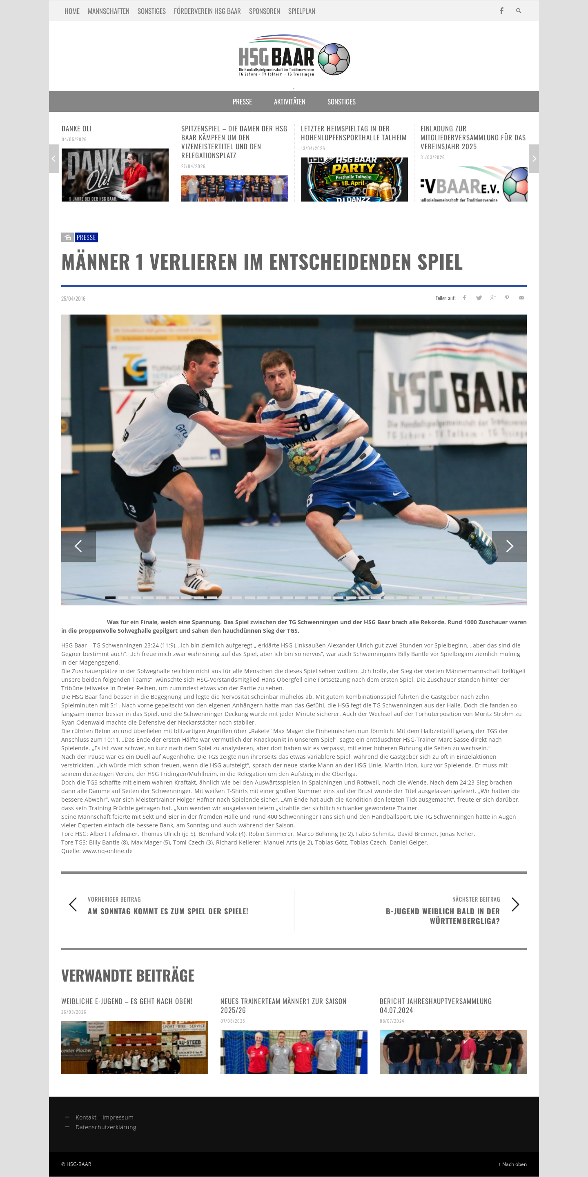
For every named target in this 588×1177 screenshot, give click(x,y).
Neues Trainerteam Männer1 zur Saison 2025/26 (283, 1005)
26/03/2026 (74, 1012)
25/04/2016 (73, 298)
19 (338, 597)
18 (326, 597)
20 (351, 597)
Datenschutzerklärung (106, 1127)
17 (313, 597)
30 (477, 597)
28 (452, 597)
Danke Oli (77, 128)
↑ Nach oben (513, 1164)
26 (427, 597)
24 (401, 597)
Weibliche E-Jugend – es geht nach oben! (127, 1001)
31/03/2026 (433, 157)
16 (300, 597)
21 (364, 597)
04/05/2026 (74, 139)
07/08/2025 (232, 1020)
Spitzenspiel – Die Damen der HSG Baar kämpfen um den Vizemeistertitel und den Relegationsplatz (234, 141)
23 (389, 597)
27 (439, 597)
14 (275, 597)
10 (224, 597)
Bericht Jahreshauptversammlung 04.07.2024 (436, 1005)
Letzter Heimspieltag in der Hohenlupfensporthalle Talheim (354, 132)
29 (465, 597)
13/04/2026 (313, 148)
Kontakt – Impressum (105, 1117)
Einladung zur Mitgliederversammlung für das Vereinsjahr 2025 (473, 137)
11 (237, 597)
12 (250, 597)
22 (376, 597)
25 (414, 597)
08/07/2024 (392, 1020)
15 (288, 597)
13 (262, 597)
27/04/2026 (193, 166)
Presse (86, 237)
